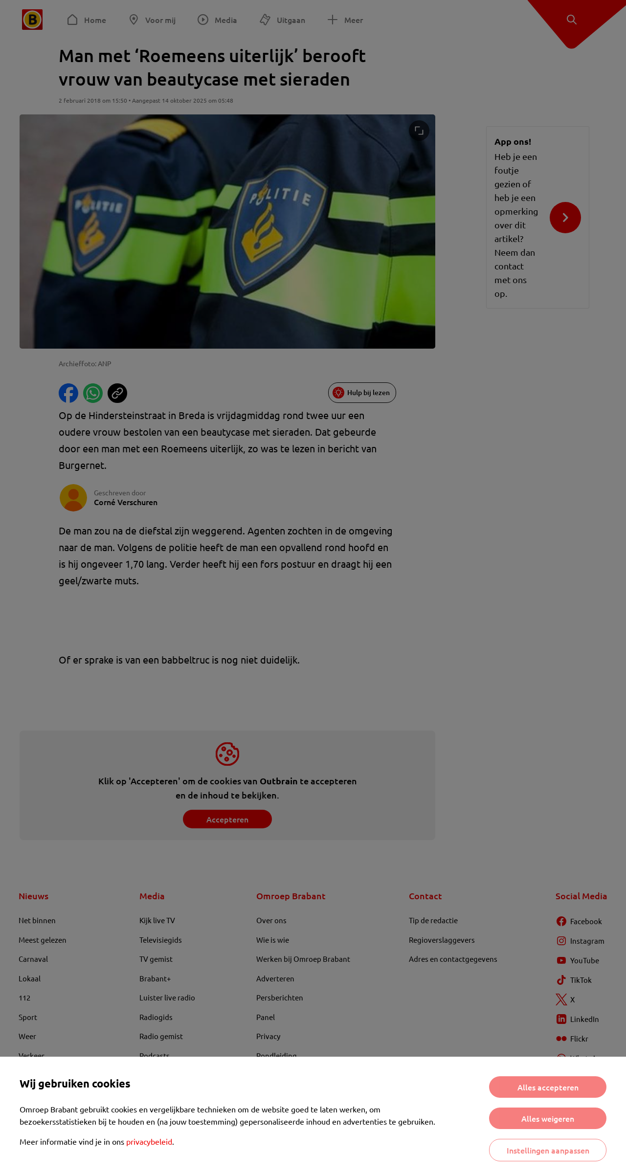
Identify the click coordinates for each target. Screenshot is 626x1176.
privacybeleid (149, 1141)
